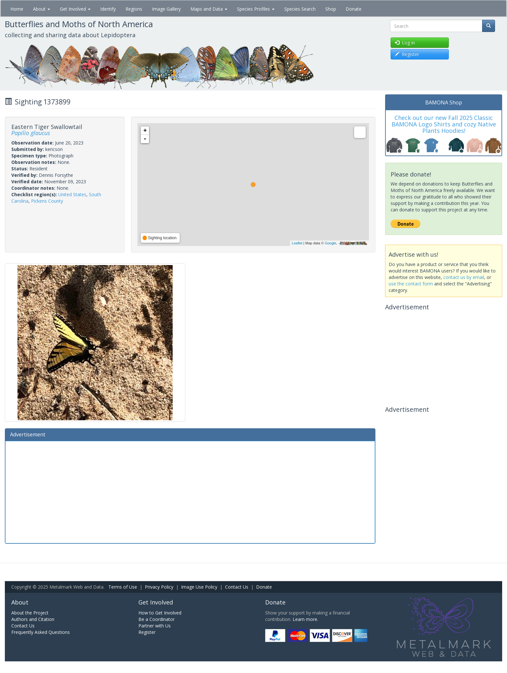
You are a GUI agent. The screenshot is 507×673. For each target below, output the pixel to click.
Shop (330, 9)
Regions (133, 9)
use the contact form (411, 284)
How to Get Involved (159, 613)
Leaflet (297, 243)
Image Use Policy (199, 587)
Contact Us (236, 587)
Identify (108, 9)
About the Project (30, 613)
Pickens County (47, 201)
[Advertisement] (190, 491)
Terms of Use (122, 587)
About (41, 9)
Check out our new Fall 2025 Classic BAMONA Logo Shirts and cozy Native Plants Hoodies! (444, 124)
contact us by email (463, 277)
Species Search (300, 9)
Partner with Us (154, 626)
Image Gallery (166, 9)
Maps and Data (208, 9)
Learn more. (305, 619)
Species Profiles (256, 9)
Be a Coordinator (156, 619)
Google (330, 243)
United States (72, 194)
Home (16, 9)
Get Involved (75, 9)
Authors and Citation (32, 619)
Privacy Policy (159, 587)
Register (147, 632)
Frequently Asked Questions (40, 632)
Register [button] (407, 54)
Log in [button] (405, 42)
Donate (353, 9)
